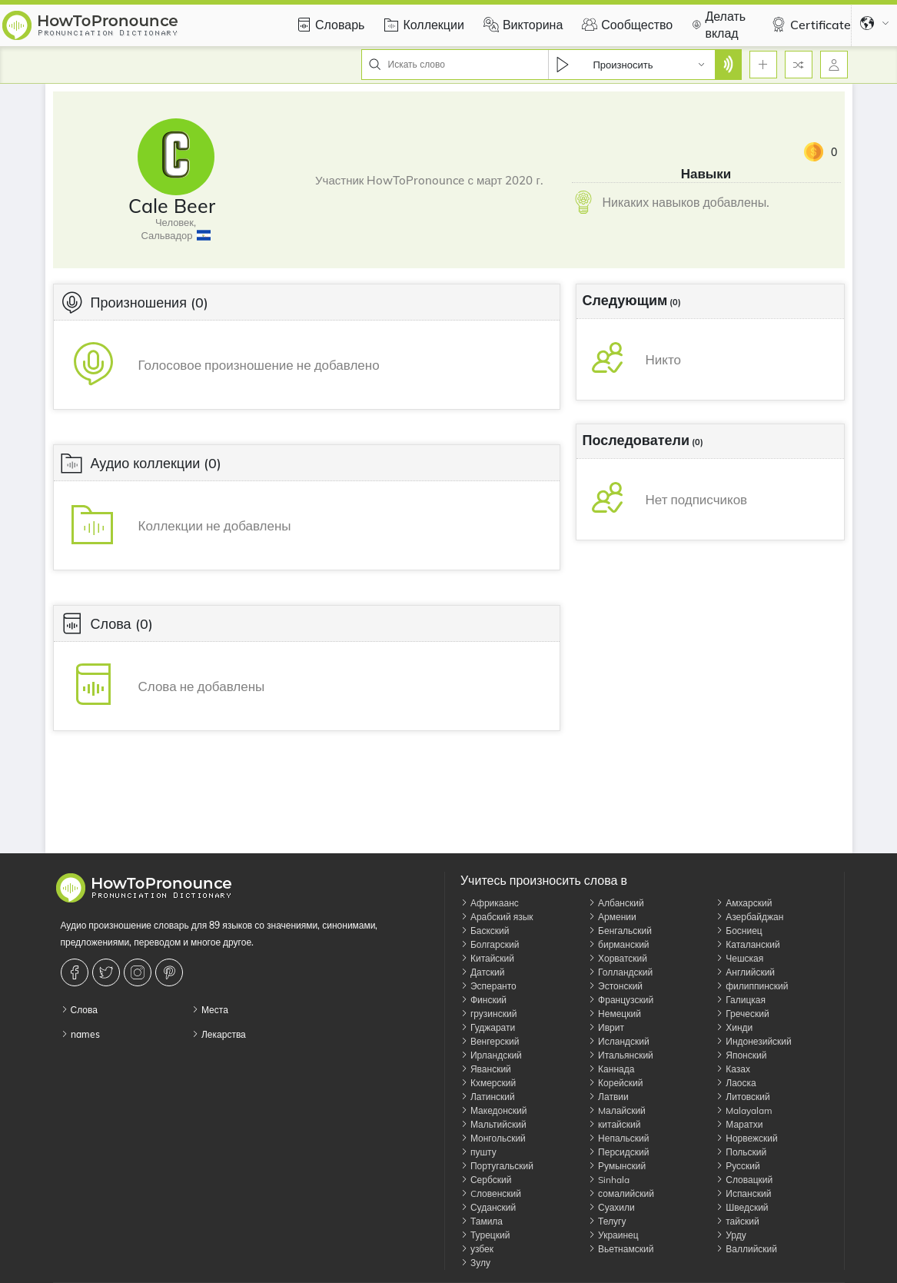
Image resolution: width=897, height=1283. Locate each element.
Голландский (620, 972)
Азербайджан (749, 916)
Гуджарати (487, 1027)
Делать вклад (717, 24)
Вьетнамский (620, 1249)
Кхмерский (488, 1083)
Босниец (739, 930)
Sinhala (609, 1179)
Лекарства (218, 1034)
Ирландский (491, 1055)
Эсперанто (488, 986)
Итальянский (620, 1055)
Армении (612, 916)
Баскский (485, 930)
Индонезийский (754, 1041)
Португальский (496, 1166)
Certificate (809, 24)
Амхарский (744, 903)
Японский (741, 1055)
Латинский (487, 1096)
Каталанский (747, 944)
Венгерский (489, 1041)
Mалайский (617, 1110)
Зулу (475, 1262)
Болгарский (489, 944)
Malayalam (744, 1110)
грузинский (488, 1013)
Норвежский (746, 1138)
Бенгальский (620, 930)
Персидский (618, 1152)
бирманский (618, 944)
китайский (614, 1124)
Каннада (611, 1069)
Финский (483, 999)
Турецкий (485, 1235)
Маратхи (739, 1124)
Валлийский (746, 1249)
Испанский (743, 1193)
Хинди (734, 1027)
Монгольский (493, 1138)
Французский (620, 999)
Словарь (328, 24)
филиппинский (752, 986)
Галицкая (741, 999)
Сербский (485, 1179)
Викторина (521, 24)
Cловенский (490, 1193)
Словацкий (744, 1179)
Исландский (618, 1041)
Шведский (742, 1207)
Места (209, 1009)
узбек (476, 1249)
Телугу (607, 1221)
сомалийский (621, 1193)
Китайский (487, 958)
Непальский (618, 1138)
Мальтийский (493, 1124)
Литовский (743, 1096)
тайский (737, 1221)
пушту (478, 1152)
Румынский (617, 1166)
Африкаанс (489, 903)
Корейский (615, 1083)
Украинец (613, 1235)
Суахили (611, 1207)
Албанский (616, 903)
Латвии (608, 1096)
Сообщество (625, 24)
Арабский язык (496, 916)
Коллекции (421, 24)
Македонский (493, 1110)
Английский (745, 972)
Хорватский (617, 958)
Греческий (742, 1013)
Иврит (606, 1027)
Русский (738, 1166)
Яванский (485, 1069)
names (80, 1034)
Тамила (481, 1221)
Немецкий (614, 1013)
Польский (741, 1152)
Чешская (739, 958)
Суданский (488, 1207)
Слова (79, 1009)
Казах (733, 1069)
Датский (482, 972)
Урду (731, 1235)
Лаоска (736, 1083)
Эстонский (615, 986)
